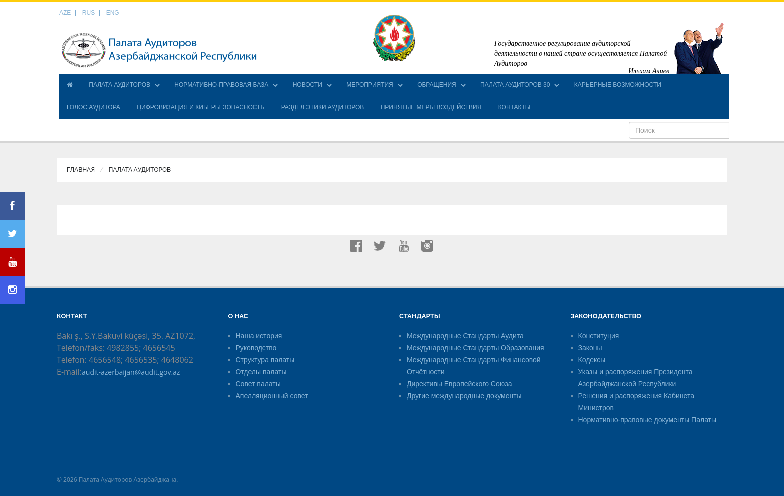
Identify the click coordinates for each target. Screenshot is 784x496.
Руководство (256, 348)
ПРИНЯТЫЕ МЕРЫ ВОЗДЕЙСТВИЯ (431, 107)
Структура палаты (265, 360)
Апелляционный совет (272, 396)
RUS (88, 13)
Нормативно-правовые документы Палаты (647, 420)
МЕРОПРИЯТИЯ (370, 85)
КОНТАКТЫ (514, 107)
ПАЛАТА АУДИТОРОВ (119, 85)
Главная (81, 170)
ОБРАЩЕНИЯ (437, 85)
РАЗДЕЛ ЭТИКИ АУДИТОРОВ (323, 107)
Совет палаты (258, 384)
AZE (65, 13)
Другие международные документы (464, 396)
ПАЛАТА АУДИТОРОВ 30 (515, 85)
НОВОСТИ (307, 85)
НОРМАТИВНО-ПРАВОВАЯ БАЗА (221, 85)
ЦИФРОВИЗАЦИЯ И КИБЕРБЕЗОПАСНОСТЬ (200, 107)
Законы (590, 348)
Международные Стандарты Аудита (465, 336)
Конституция (599, 336)
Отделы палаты (261, 372)
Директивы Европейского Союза (459, 384)
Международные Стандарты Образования (475, 348)
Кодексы (592, 360)
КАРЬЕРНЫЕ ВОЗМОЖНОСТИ (618, 85)
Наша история (259, 336)
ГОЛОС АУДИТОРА (93, 107)
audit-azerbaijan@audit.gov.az (131, 372)
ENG (113, 13)
